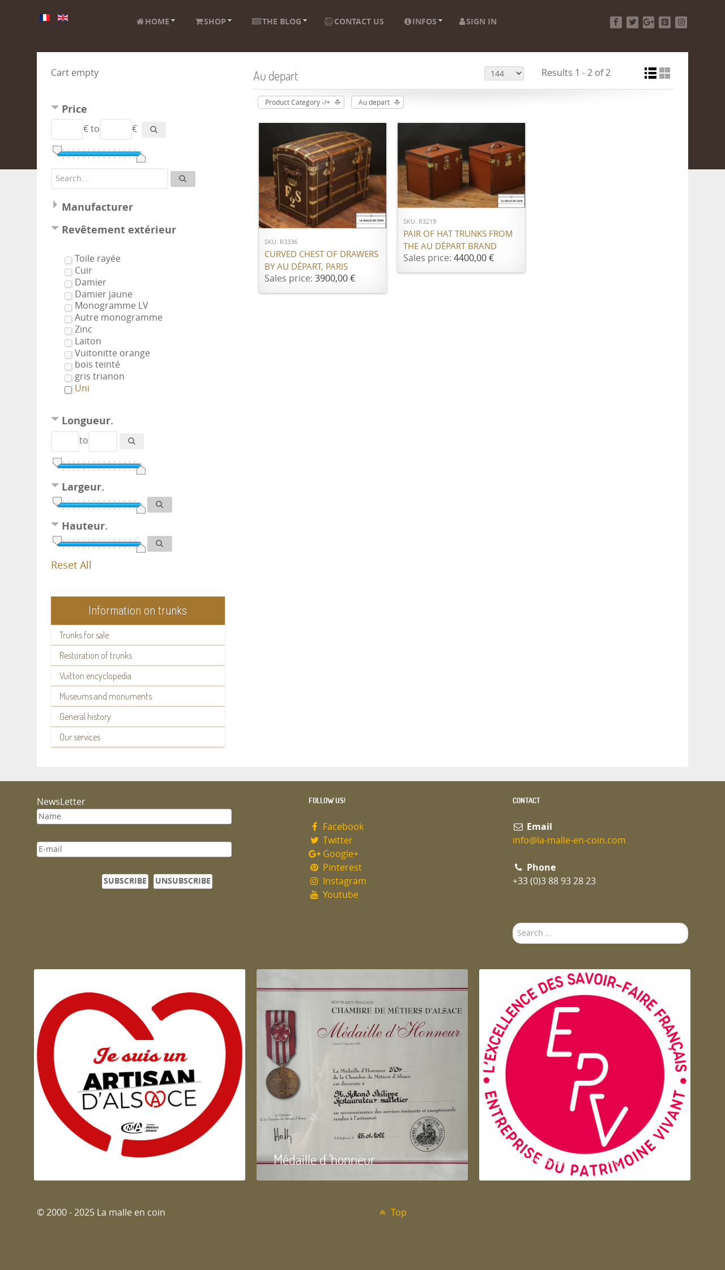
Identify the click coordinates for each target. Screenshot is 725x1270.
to (95, 128)
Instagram (337, 881)
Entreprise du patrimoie (558, 1159)
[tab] (138, 111)
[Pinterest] (665, 22)
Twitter (331, 840)
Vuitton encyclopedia (95, 675)
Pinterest (335, 867)
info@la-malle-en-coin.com (569, 840)
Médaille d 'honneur (324, 1159)
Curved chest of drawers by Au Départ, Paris (321, 260)
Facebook (336, 826)
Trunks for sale (84, 635)
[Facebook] (616, 22)
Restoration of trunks (95, 655)
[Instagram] (681, 22)
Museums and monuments (105, 696)
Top (392, 1212)
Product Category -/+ (297, 102)
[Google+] (649, 22)
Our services (79, 737)
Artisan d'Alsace (91, 1159)
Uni (82, 388)
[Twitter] (632, 22)
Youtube (334, 894)
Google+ (334, 854)
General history (85, 716)
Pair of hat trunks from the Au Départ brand (458, 240)
